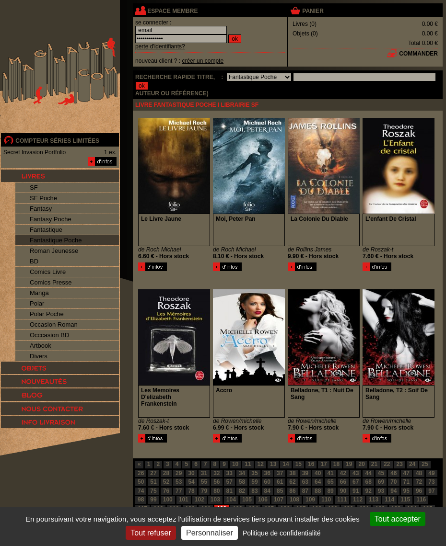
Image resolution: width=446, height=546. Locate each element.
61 (280, 481)
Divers (38, 356)
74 (141, 491)
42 (343, 473)
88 (318, 491)
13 (273, 464)
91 (355, 491)
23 (400, 464)
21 (374, 464)
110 (326, 499)
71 (406, 481)
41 (330, 473)
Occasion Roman (54, 324)
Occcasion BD (49, 335)
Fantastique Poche (56, 240)
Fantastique (46, 229)
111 (342, 499)
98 (141, 499)
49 (431, 473)
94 (393, 491)
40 (318, 473)
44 (368, 473)
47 (406, 473)
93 (381, 491)
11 (248, 464)
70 (393, 481)
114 (389, 499)
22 (387, 464)
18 (336, 464)
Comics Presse (50, 282)
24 (412, 464)
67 (355, 481)
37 (280, 473)
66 (343, 481)
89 (330, 491)
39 (305, 473)
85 (280, 491)
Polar (37, 303)
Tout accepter (398, 519)
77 (179, 491)
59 (254, 481)
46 (393, 473)
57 (229, 481)
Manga (39, 292)
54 (191, 481)
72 (419, 481)
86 (292, 491)
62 (292, 481)
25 (425, 464)
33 (229, 473)
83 (254, 491)
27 (153, 473)
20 (361, 464)
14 (285, 464)
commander (418, 53)
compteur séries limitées (57, 140)
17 (323, 464)
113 (373, 499)
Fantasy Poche (50, 219)
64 (318, 481)
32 (216, 473)
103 (215, 499)
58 (242, 481)
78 (191, 491)
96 (419, 491)
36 (267, 473)
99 (153, 499)
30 (191, 473)
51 (153, 481)
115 (405, 499)
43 (355, 473)
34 (242, 473)
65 (330, 481)
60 (267, 481)
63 (305, 481)
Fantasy (41, 208)
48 (419, 473)
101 (183, 499)
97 (431, 491)
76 (166, 491)
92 (368, 491)
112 (358, 499)
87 (305, 491)
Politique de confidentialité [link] (282, 533)
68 (368, 481)
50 (141, 481)
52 (166, 481)
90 (343, 491)
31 (204, 473)
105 (247, 499)
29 (179, 473)
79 (204, 491)
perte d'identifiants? (160, 46)
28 (166, 473)
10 (235, 464)
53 (179, 481)
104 (231, 499)
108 (294, 499)
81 (229, 491)
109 (310, 499)
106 (263, 499)
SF (34, 187)
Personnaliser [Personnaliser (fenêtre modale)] (209, 533)
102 (199, 499)
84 (267, 491)
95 (406, 491)
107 (278, 499)
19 (349, 464)
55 (204, 481)
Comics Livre (48, 271)
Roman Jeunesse (54, 250)
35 (254, 473)
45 (381, 473)
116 (421, 499)
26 (141, 473)
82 (242, 491)
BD (34, 261)
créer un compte (202, 60)
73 (431, 481)
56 (216, 481)
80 (216, 491)
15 (298, 464)
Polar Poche (47, 314)
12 (261, 464)
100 (168, 499)
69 (381, 481)
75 (153, 491)
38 (292, 473)
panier (312, 11)
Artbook (40, 345)
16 (311, 464)
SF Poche (43, 198)
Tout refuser (150, 533)
